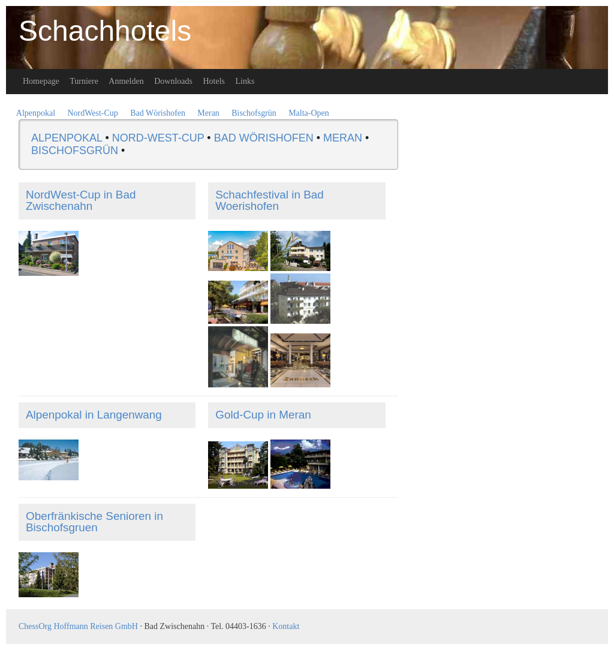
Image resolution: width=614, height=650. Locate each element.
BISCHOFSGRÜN (74, 151)
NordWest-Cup (92, 113)
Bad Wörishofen (157, 113)
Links (245, 81)
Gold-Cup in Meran (263, 414)
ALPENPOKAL (66, 138)
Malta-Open (308, 113)
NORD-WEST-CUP (158, 138)
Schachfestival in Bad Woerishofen (269, 200)
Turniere (84, 81)
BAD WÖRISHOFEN (264, 138)
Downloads (173, 81)
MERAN (342, 138)
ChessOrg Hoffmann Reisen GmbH (78, 626)
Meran (208, 113)
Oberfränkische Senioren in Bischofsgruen (94, 522)
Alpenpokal (35, 113)
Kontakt (285, 626)
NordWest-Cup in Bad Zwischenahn (81, 200)
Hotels (214, 81)
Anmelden (126, 81)
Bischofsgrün (253, 113)
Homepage (41, 81)
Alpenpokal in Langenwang (94, 414)
